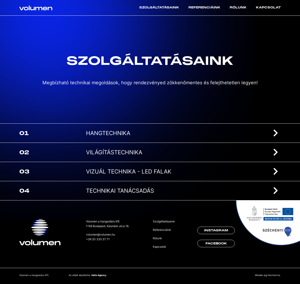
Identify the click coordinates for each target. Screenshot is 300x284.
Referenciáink (204, 7)
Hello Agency (98, 275)
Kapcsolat (268, 7)
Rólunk (238, 7)
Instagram (216, 230)
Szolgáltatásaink (159, 7)
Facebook (216, 243)
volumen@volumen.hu (100, 234)
